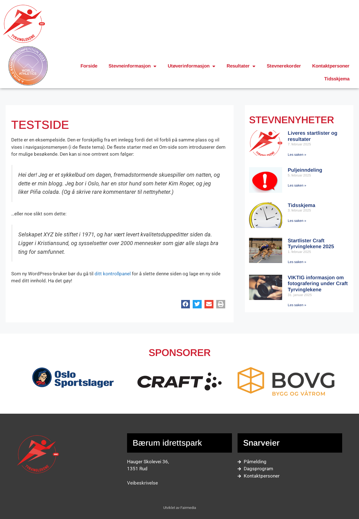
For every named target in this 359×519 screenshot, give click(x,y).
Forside (88, 66)
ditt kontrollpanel (113, 273)
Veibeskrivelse (142, 483)
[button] (185, 304)
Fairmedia (188, 508)
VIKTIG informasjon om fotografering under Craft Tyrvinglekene (318, 283)
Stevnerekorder (284, 66)
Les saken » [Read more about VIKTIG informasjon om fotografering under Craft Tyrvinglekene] (297, 305)
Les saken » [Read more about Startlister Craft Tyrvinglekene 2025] (297, 262)
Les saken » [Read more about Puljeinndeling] (297, 185)
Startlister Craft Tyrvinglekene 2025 (311, 244)
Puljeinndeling (305, 170)
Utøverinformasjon (191, 66)
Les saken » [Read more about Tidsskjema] (297, 221)
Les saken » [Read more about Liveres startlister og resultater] (297, 155)
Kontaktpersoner (330, 66)
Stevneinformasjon (133, 66)
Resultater (241, 66)
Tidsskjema (336, 79)
